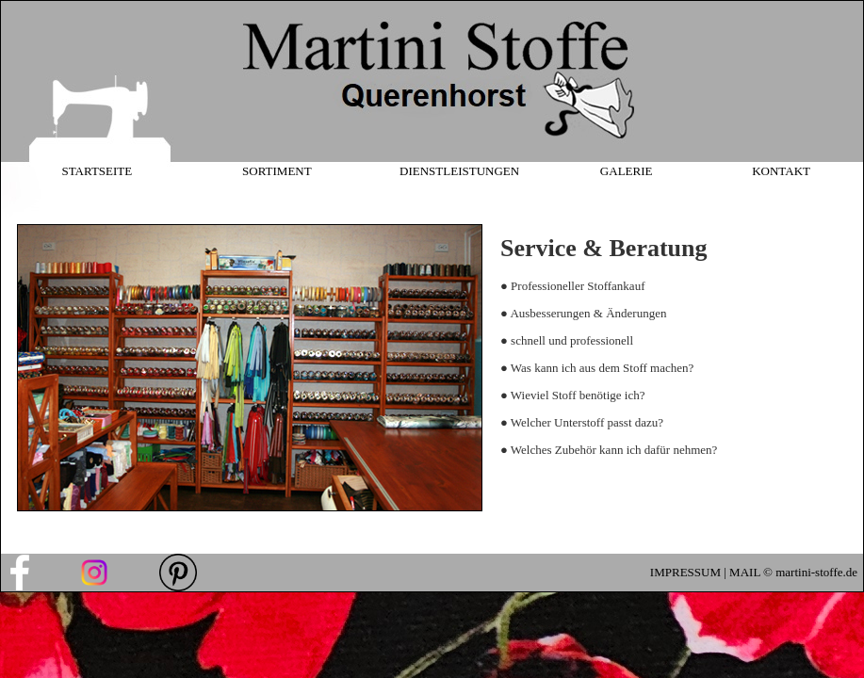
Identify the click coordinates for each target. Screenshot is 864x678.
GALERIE (626, 171)
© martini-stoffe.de (808, 572)
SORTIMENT (277, 171)
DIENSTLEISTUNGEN (459, 171)
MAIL (744, 572)
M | (719, 572)
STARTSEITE (96, 171)
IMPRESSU (680, 572)
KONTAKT (781, 171)
